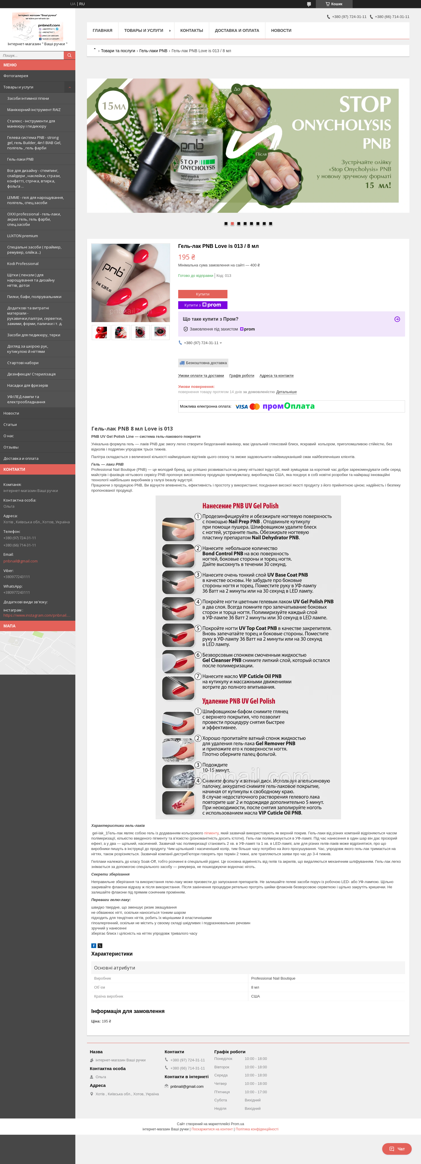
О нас (8, 435)
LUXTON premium (22, 235)
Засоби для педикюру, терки (33, 334)
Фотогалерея (15, 75)
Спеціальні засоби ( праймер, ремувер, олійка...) (34, 249)
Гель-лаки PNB (20, 159)
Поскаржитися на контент (212, 1129)
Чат (397, 1149)
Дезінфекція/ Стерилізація (31, 374)
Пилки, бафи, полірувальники (34, 296)
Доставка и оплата (21, 458)
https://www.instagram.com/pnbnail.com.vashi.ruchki (37, 615)
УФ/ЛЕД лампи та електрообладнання (26, 399)
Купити (202, 294)
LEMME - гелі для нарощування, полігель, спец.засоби (35, 200)
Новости (11, 413)
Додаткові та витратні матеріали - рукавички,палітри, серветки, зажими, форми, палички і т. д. (34, 315)
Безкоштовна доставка (206, 363)
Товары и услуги (18, 87)
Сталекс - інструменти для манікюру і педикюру (31, 123)
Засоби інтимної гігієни (28, 98)
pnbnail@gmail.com (20, 561)
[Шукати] (69, 55)
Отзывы (11, 447)
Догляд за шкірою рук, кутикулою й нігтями (27, 349)
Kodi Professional (23, 263)
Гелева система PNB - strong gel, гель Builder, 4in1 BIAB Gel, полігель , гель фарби (34, 142)
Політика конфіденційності (257, 1129)
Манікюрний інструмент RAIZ (34, 109)
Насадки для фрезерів (27, 385)
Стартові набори (23, 362)
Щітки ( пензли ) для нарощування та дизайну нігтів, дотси (31, 280)
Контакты (191, 30)
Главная (102, 30)
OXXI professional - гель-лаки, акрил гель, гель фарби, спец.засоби (34, 219)
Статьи (10, 424)
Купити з (203, 305)
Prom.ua (237, 1124)
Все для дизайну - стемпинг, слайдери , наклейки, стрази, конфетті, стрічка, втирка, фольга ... (34, 178)
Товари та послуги (118, 50)
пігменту (211, 833)
